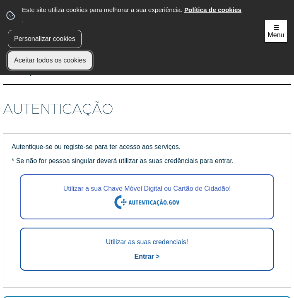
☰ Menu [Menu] (275, 31)
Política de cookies (212, 9)
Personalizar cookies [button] (44, 38)
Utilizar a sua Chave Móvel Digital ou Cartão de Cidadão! (147, 197)
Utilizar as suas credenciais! (147, 250)
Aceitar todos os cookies (50, 60)
